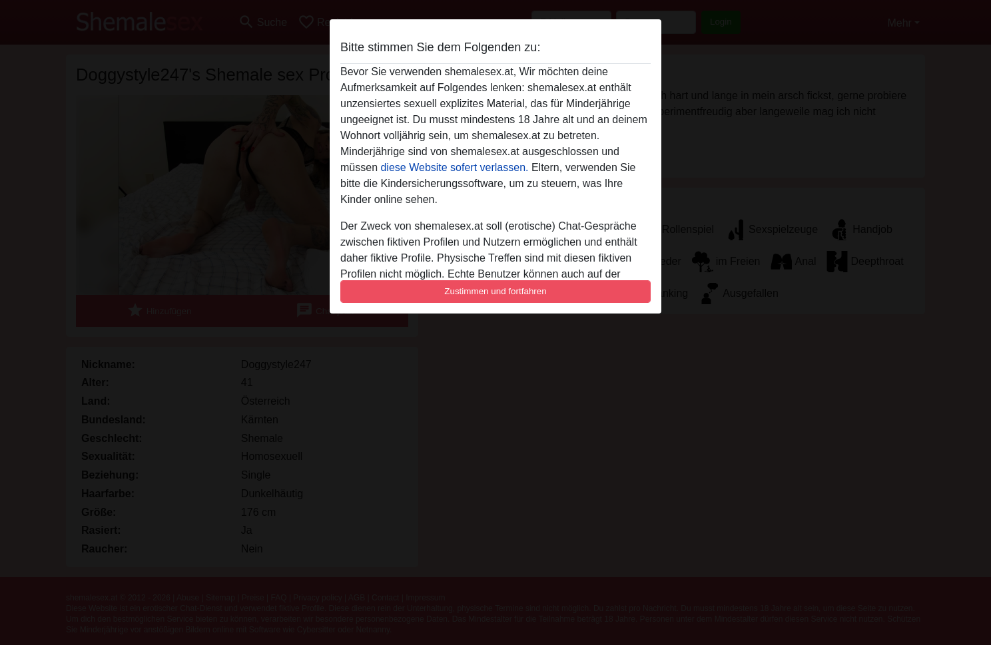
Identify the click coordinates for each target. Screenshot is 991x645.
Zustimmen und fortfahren (495, 291)
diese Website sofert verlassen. (454, 167)
